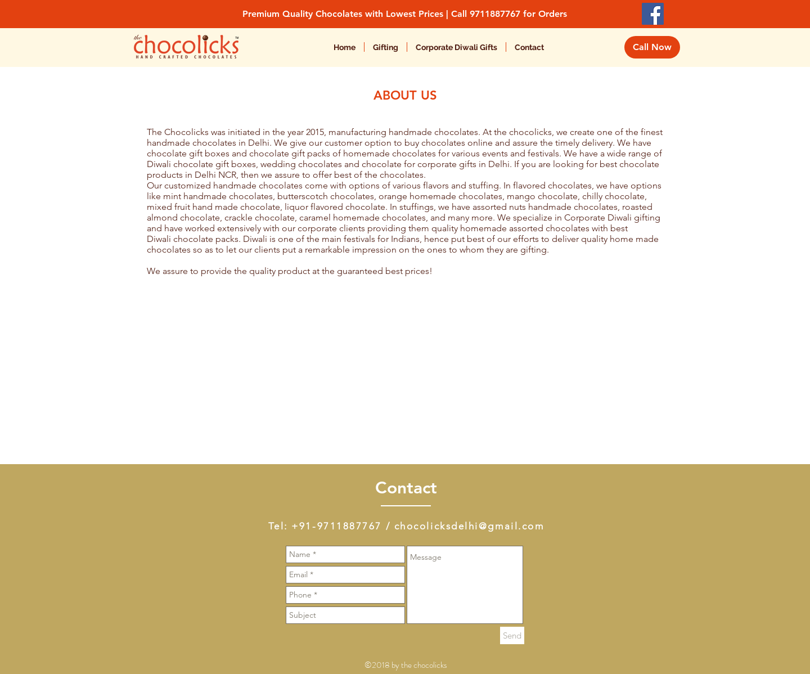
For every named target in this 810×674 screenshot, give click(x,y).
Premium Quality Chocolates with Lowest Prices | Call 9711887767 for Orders (404, 13)
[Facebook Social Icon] (653, 14)
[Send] (512, 635)
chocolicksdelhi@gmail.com (469, 526)
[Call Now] (652, 47)
